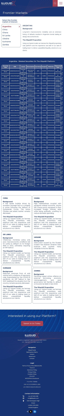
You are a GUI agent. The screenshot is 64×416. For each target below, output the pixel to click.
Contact (29, 358)
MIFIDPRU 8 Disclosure (35, 378)
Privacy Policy (35, 372)
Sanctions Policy (35, 370)
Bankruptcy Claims (29, 352)
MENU (61, 3)
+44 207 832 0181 (36, 396)
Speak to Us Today (32, 326)
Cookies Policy (35, 374)
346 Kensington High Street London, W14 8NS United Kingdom (36, 404)
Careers (29, 354)
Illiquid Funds (29, 350)
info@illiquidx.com (36, 398)
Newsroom (29, 356)
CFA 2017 (35, 376)
